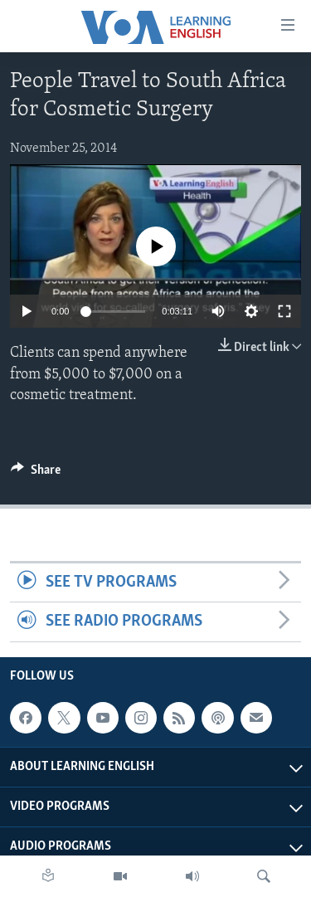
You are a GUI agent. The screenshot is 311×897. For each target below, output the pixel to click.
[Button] (36, 474)
